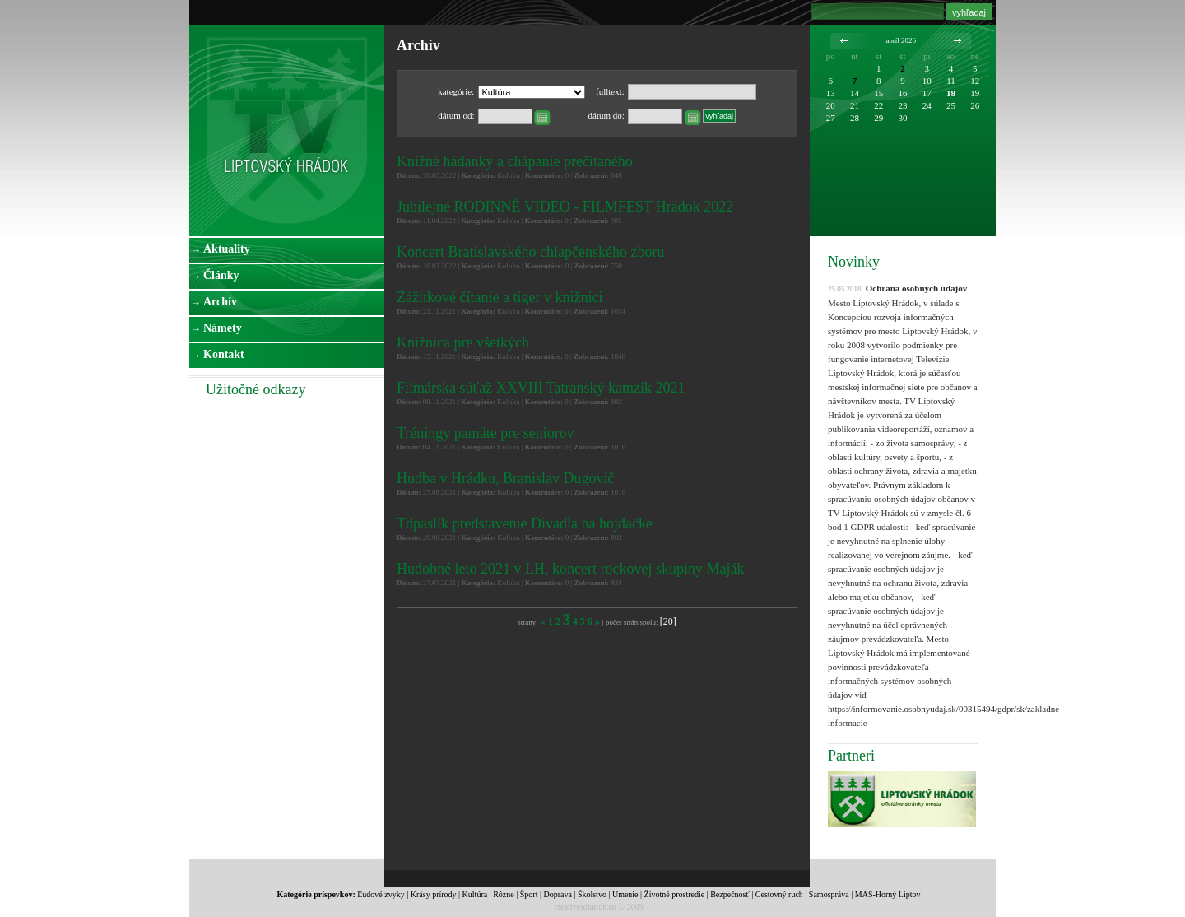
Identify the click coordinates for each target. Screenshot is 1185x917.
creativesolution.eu (585, 906)
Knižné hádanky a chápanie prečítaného (515, 161)
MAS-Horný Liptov (888, 894)
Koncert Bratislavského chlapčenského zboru (530, 252)
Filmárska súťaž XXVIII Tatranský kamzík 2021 (541, 387)
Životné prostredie (674, 894)
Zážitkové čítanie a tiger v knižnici (499, 297)
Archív (220, 302)
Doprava (557, 894)
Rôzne (503, 894)
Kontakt (223, 354)
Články (221, 275)
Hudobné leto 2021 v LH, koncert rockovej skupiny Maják (570, 569)
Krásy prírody (434, 894)
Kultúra (475, 894)
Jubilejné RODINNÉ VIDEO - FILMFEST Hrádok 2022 (565, 206)
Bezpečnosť (730, 894)
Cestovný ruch (779, 894)
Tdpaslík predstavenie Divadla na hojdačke (525, 523)
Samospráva (829, 894)
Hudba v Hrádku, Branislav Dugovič (505, 478)
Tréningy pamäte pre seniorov (485, 433)
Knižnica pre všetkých (463, 342)
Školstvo (592, 894)
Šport (529, 894)
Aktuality (226, 249)
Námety (222, 328)
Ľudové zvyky (381, 894)
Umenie (625, 894)
